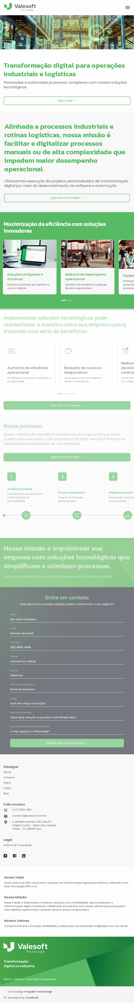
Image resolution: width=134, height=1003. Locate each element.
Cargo (13, 697)
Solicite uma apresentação (67, 742)
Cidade (14, 655)
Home (7, 772)
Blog (6, 793)
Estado (14, 669)
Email (13, 627)
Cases (7, 788)
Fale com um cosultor (67, 404)
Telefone (15, 641)
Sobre (7, 783)
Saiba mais (67, 101)
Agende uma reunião (67, 198)
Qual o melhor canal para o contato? (30, 725)
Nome (13, 613)
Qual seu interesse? (21, 711)
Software (9, 777)
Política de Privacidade (18, 845)
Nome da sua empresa (22, 683)
